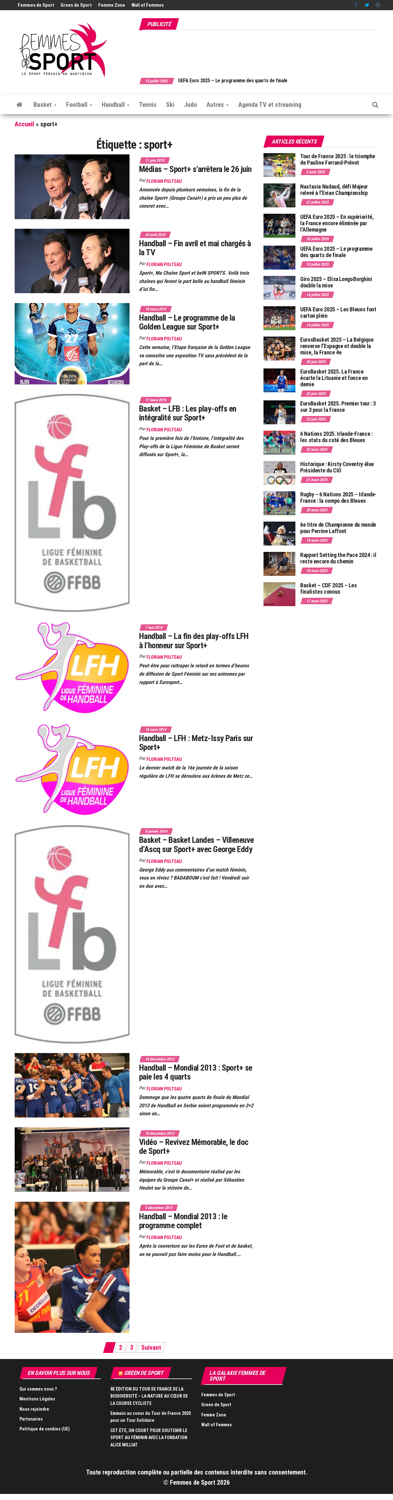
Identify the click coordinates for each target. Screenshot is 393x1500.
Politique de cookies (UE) (44, 1428)
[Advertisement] (262, 50)
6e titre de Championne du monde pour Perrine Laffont (338, 527)
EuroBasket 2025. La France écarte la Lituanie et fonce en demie (333, 378)
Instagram (378, 5)
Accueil (24, 124)
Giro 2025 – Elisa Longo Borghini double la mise (336, 282)
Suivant (151, 1347)
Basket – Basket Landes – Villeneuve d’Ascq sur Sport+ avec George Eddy (196, 844)
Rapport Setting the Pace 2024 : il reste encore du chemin (338, 558)
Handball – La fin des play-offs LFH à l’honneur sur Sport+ (194, 640)
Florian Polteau (164, 181)
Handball (116, 104)
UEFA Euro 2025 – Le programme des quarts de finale (242, 81)
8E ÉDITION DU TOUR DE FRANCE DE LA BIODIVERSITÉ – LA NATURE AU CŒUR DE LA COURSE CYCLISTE (149, 1396)
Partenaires (31, 1419)
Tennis (148, 104)
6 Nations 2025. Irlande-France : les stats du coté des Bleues (336, 436)
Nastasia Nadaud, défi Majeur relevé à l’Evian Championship (334, 189)
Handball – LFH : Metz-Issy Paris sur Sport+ (196, 742)
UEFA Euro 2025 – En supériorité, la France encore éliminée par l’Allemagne (337, 223)
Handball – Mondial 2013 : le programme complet (183, 1221)
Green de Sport (76, 5)
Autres (217, 104)
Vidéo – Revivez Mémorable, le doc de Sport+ (193, 1146)
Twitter (367, 5)
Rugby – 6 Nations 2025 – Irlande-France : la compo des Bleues (338, 497)
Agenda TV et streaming (269, 104)
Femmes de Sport (36, 5)
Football (79, 104)
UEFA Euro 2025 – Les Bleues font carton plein (338, 312)
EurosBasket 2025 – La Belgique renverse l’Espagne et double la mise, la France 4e (336, 346)
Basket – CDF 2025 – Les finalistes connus (328, 588)
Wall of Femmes (147, 5)
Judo (190, 104)
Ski (170, 104)
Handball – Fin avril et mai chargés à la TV (195, 248)
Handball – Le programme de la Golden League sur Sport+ (187, 322)
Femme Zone (111, 5)
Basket (44, 104)
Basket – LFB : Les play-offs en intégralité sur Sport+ (187, 413)
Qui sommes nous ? (38, 1389)
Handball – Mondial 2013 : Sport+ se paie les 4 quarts (195, 1072)
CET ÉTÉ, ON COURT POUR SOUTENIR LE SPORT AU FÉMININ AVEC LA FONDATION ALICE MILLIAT (148, 1437)
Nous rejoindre (34, 1409)
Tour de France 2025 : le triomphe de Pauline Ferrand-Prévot (337, 159)
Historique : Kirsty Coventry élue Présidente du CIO (337, 467)
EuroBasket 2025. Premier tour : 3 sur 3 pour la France (338, 406)
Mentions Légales (37, 1398)
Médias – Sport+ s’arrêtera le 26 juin (195, 169)
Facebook (357, 5)
